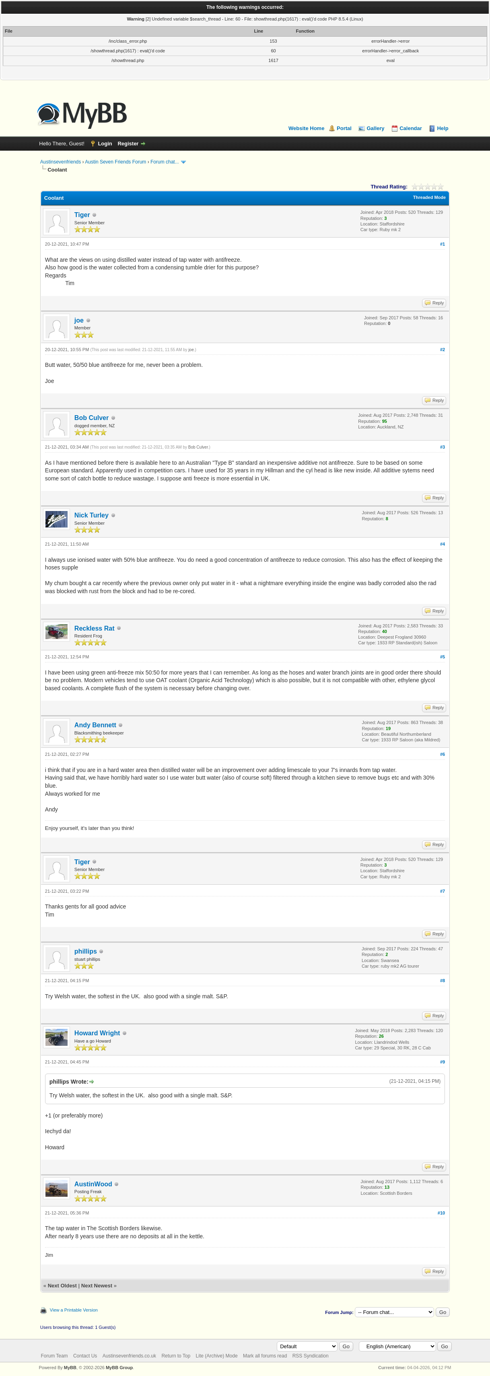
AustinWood (93, 1184)
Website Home (306, 128)
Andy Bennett (95, 725)
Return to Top (175, 1356)
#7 (442, 891)
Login (105, 144)
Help (442, 128)
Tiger (82, 214)
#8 (442, 980)
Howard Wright (97, 1033)
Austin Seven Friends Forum (115, 162)
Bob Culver (91, 417)
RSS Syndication (310, 1356)
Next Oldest (62, 1286)
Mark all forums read (265, 1356)
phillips (85, 951)
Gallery (375, 128)
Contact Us (85, 1356)
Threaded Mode (429, 197)
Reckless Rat (94, 628)
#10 (441, 1212)
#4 (442, 544)
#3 (442, 447)
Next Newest (96, 1286)
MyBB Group (119, 1367)
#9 (442, 1061)
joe (79, 320)
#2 (442, 349)
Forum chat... (164, 162)
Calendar (410, 128)
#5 (442, 656)
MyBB (70, 1367)
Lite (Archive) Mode (217, 1356)
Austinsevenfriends (60, 162)
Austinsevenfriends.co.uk (129, 1356)
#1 (442, 244)
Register (127, 144)
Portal (344, 128)
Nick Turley (91, 515)
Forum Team (54, 1356)
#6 (442, 754)
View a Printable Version (74, 1310)
